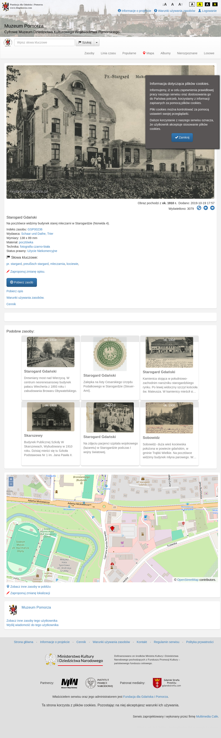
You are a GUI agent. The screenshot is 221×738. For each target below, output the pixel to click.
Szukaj (84, 42)
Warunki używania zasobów (174, 10)
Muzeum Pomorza (36, 607)
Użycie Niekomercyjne (42, 251)
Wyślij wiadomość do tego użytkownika (32, 625)
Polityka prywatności (200, 642)
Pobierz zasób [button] (21, 282)
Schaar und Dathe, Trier (37, 233)
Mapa (148, 53)
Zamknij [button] (182, 137)
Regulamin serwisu (166, 642)
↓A (164, 4)
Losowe (209, 53)
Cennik (11, 304)
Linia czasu (108, 53)
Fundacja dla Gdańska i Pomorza (145, 696)
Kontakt (142, 642)
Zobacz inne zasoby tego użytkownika (31, 620)
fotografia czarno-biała (35, 246)
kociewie (72, 264)
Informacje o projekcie (134, 10)
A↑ (180, 4)
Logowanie (207, 10)
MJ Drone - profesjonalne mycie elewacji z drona (185, 727)
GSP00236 (35, 229)
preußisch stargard (36, 264)
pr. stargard (14, 264)
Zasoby (89, 53)
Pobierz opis (14, 291)
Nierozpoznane (187, 53)
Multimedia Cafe (207, 716)
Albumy (166, 53)
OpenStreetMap (188, 579)
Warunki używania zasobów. (25, 297)
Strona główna (23, 642)
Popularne (129, 53)
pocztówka (26, 242)
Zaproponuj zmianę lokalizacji (28, 593)
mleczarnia (57, 264)
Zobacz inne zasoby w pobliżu (28, 586)
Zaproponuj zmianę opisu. (25, 271)
